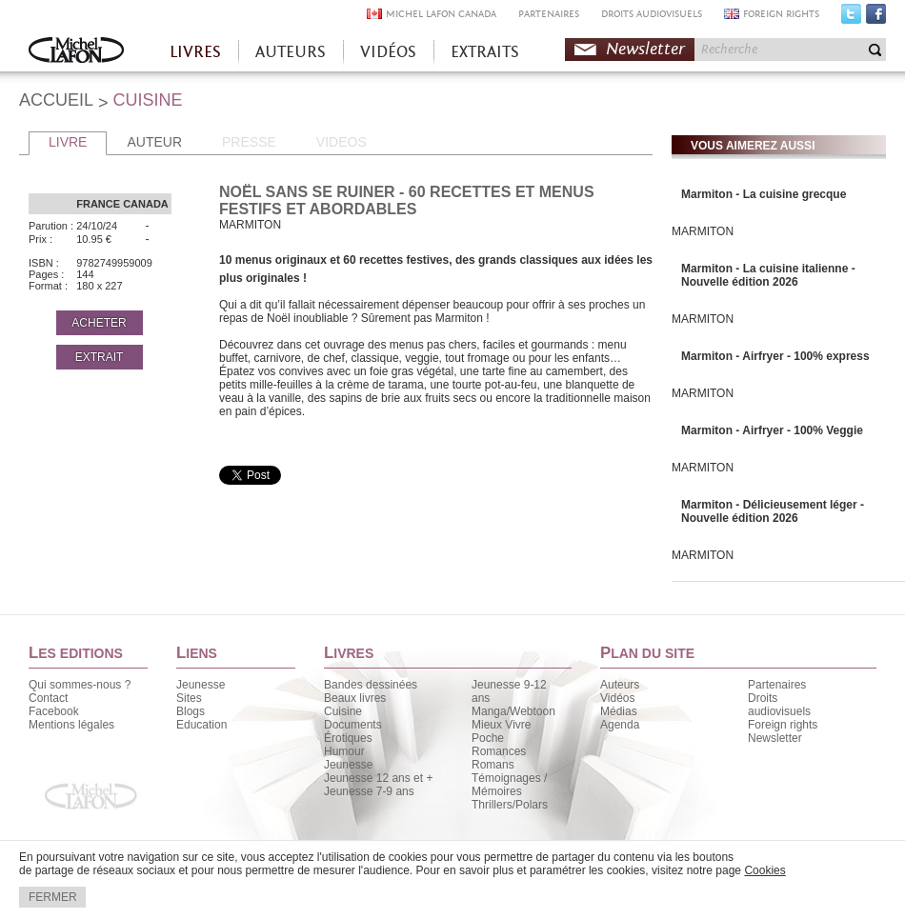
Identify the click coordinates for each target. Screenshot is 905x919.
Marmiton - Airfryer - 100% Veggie (772, 430)
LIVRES (195, 52)
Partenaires (777, 684)
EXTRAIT (99, 357)
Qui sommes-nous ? (80, 684)
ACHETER (98, 323)
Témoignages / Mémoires (509, 784)
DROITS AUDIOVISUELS (651, 14)
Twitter (851, 18)
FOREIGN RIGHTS (781, 14)
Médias (618, 711)
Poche (488, 738)
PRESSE (249, 142)
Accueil (76, 52)
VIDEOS (341, 142)
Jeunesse (200, 684)
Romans (493, 764)
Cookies (764, 870)
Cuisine (343, 711)
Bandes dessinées (370, 684)
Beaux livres (355, 698)
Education (201, 724)
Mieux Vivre (501, 724)
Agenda (619, 724)
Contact (48, 698)
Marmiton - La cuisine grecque (763, 194)
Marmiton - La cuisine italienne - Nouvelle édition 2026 (768, 275)
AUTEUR (154, 142)
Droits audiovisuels (779, 704)
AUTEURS (290, 52)
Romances (499, 751)
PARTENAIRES (548, 14)
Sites (189, 698)
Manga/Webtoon (513, 711)
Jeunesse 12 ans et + (378, 778)
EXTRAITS (485, 52)
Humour (344, 751)
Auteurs (619, 684)
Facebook (876, 18)
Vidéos (617, 698)
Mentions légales (71, 724)
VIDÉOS (388, 52)
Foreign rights (782, 724)
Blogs (190, 711)
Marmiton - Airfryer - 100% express (775, 356)
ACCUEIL (56, 100)
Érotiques (348, 738)
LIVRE (68, 142)
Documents (353, 724)
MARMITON (703, 231)
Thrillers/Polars (510, 804)
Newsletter (645, 49)
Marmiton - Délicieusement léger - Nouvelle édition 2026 (772, 511)
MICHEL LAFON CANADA (441, 14)
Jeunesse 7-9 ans (369, 791)
